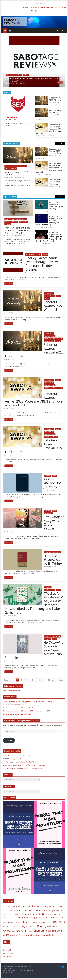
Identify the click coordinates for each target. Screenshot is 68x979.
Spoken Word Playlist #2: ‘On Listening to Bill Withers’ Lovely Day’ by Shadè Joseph (49, 236)
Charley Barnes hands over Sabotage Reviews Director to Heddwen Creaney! (35, 79)
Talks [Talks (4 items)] (17, 935)
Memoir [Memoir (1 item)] (44, 918)
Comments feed (8, 953)
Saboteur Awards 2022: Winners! (56, 99)
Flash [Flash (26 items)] (29, 914)
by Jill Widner (53, 559)
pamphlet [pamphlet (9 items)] (46, 922)
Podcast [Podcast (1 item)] (35, 927)
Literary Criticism (55, 636)
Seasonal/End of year (11, 221)
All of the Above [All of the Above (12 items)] (9, 906)
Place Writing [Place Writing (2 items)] (17, 927)
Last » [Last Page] (61, 680)
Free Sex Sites (11, 117)
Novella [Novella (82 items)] (55, 917)
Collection (47, 511)
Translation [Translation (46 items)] (25, 935)
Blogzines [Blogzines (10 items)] (47, 907)
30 (49, 680)
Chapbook (48, 552)
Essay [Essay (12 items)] (16, 914)
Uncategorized (49, 341)
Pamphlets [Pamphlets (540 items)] (58, 922)
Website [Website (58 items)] (50, 934)
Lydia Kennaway (8, 768)
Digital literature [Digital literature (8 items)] (57, 911)
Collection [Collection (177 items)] (26, 910)
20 (44, 680)
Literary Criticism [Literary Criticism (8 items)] (9, 918)
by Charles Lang (20, 759)
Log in (5, 947)
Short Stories (48, 513)
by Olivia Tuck (30, 765)
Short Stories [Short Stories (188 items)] (41, 930)
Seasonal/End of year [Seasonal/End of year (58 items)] (23, 930)
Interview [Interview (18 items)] (56, 914)
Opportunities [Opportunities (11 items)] (37, 922)
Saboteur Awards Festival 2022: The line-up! (56, 181)
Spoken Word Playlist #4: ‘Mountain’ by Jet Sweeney (56, 205)
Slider (19, 75)
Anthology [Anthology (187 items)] (38, 906)
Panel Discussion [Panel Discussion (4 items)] (8, 927)
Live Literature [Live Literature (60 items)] (23, 917)
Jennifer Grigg (7, 762)
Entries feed (7, 950)
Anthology (48, 587)
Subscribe (9, 740)
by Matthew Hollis (24, 756)
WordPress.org (8, 956)
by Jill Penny (52, 483)
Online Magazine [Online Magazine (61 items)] (23, 922)
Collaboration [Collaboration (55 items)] (14, 910)
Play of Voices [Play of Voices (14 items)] (27, 927)
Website (26, 75)
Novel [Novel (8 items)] (48, 918)
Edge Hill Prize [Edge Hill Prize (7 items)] (8, 914)
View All (60, 143)
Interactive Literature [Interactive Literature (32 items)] (41, 914)
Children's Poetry (49, 590)
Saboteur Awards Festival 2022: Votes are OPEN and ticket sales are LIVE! (49, 128)
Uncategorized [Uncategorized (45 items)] (38, 935)
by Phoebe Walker (25, 762)
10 (40, 680)
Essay (46, 636)
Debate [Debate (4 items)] (48, 911)
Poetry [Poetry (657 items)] (41, 926)
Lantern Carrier (8, 765)
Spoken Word (23, 221)
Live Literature (49, 382)
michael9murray (8, 756)
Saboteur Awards (21, 166)
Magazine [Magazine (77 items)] (36, 917)
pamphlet (47, 475)
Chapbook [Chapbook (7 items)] (55, 907)
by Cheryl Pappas (53, 522)
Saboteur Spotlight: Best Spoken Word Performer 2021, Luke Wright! (17, 230)
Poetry (54, 475)
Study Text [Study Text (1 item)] (12, 935)
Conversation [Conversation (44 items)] (39, 910)
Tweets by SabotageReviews (12, 690)
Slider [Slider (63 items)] (52, 930)
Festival (58, 380)
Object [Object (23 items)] (11, 922)
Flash (54, 511)
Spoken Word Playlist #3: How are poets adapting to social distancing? (49, 220)
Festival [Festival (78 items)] (22, 914)
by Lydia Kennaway (29, 768)
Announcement (11, 75)
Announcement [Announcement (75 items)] (23, 906)
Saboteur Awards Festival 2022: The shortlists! (56, 112)
